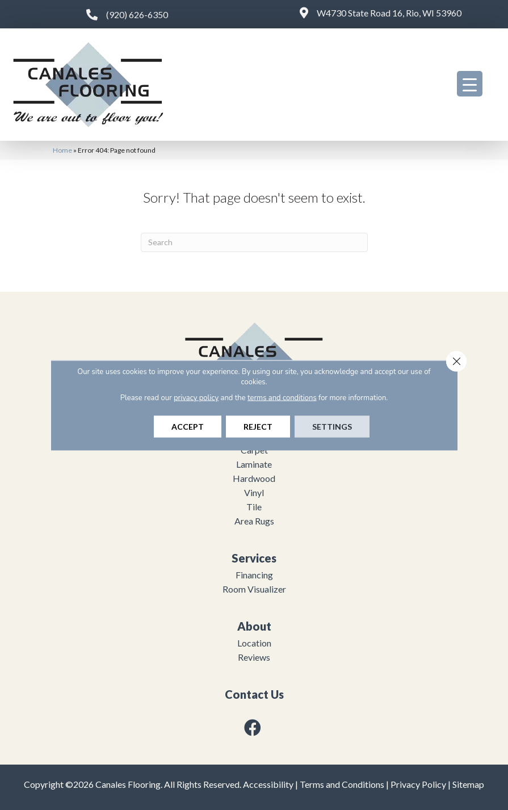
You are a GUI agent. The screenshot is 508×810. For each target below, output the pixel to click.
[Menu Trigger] (469, 83)
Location (254, 642)
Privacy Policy (418, 784)
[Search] (254, 242)
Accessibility (268, 784)
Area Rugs (254, 520)
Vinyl (254, 492)
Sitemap (468, 784)
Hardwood (254, 478)
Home (62, 150)
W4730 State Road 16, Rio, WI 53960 (389, 12)
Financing (254, 574)
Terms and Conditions (342, 784)
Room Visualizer (254, 589)
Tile (254, 506)
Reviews (254, 657)
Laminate (254, 464)
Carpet (254, 449)
